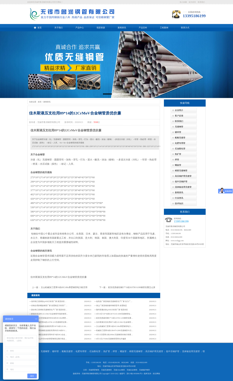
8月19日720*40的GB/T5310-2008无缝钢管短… (114, 314)
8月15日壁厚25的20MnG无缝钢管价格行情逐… (114, 335)
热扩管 (178, 154)
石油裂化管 (180, 149)
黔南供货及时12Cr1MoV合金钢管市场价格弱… (49, 314)
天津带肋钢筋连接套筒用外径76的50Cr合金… (49, 335)
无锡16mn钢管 (119, 370)
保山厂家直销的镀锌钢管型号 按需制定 (111, 306)
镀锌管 (178, 132)
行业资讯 (179, 198)
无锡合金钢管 (132, 370)
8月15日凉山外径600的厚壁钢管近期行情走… (49, 339)
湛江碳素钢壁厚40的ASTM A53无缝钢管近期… (49, 322)
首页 (38, 26)
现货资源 (101, 28)
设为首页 (192, 2)
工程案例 (164, 28)
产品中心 (79, 28)
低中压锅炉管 (181, 181)
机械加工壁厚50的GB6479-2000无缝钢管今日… (114, 330)
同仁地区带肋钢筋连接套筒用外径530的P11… (49, 330)
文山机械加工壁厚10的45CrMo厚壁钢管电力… (114, 326)
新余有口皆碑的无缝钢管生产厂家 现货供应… (49, 310)
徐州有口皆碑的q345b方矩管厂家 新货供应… (48, 301)
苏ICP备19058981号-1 (135, 374)
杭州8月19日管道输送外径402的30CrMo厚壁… (49, 318)
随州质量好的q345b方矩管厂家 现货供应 (112, 310)
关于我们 (58, 28)
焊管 (177, 159)
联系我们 (201, 2)
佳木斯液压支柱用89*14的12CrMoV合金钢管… (114, 322)
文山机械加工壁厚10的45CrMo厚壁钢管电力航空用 (64, 287)
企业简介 (179, 110)
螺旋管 (178, 165)
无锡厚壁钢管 (94, 370)
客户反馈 (179, 116)
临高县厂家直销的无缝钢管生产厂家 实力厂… (114, 301)
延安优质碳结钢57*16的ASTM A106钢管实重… (114, 318)
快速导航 (185, 103)
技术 (146, 374)
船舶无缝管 (180, 138)
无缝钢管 (179, 127)
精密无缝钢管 (181, 170)
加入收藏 (183, 2)
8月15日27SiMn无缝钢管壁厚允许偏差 (111, 339)
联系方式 (185, 28)
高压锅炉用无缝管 (183, 176)
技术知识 (179, 203)
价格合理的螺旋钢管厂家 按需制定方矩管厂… (49, 306)
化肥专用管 (180, 143)
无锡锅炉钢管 (144, 370)
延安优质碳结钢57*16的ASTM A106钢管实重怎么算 (131, 287)
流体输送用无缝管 (183, 187)
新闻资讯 (122, 28)
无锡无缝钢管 (106, 370)
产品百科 (143, 28)
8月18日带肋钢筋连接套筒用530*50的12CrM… (49, 326)
